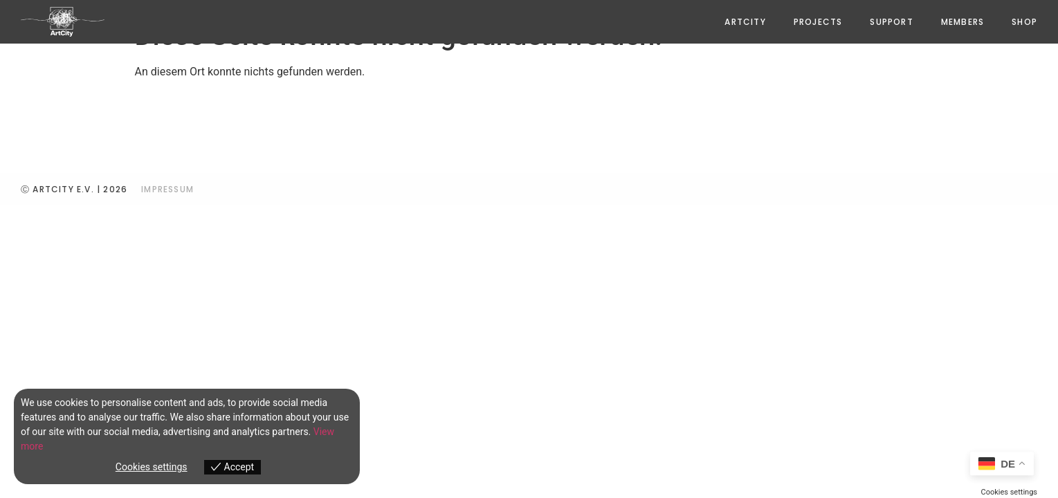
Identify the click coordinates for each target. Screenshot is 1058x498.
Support (891, 22)
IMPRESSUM (167, 189)
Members (962, 22)
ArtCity (744, 22)
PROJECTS (818, 22)
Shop (1024, 22)
